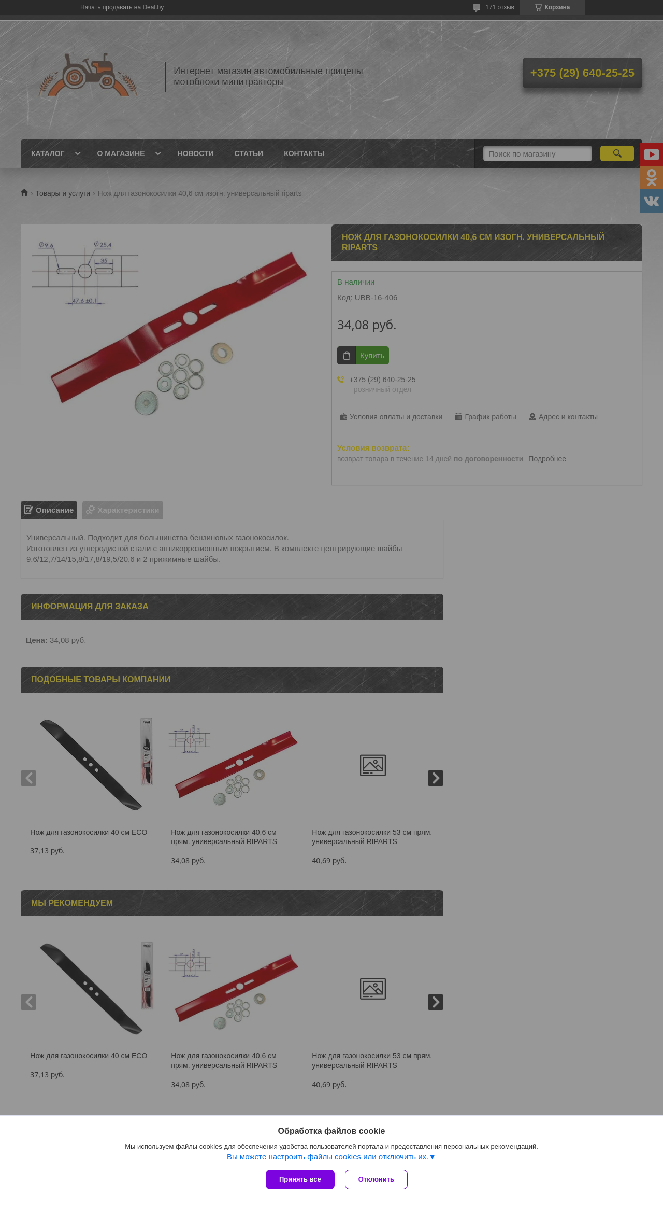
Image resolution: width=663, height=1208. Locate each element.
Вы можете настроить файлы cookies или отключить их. (327, 1156)
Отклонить (376, 1179)
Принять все (300, 1179)
